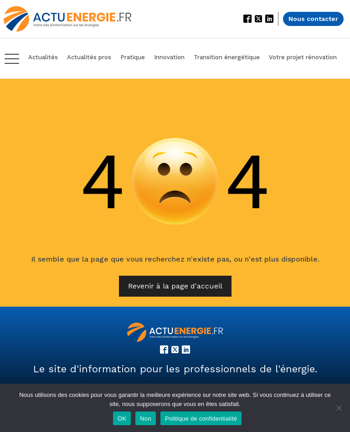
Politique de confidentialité (201, 418)
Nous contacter (313, 18)
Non (145, 418)
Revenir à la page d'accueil (175, 286)
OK (122, 418)
